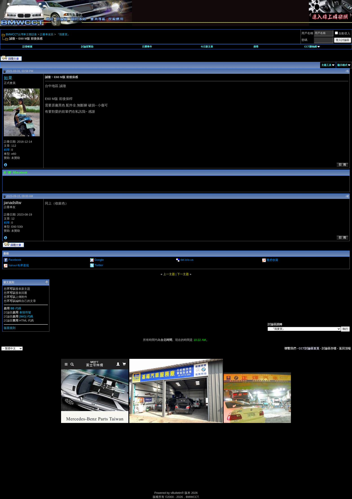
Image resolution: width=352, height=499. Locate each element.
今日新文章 (207, 46)
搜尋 (255, 46)
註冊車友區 (46, 34)
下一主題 (183, 274)
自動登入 (342, 33)
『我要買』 (63, 34)
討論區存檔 (329, 348)
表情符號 (25, 312)
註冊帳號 (27, 46)
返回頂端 (345, 348)
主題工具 (326, 65)
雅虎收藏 (272, 260)
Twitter (99, 265)
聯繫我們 (290, 348)
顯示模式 (342, 65)
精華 (7, 149)
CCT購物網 (312, 46)
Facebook (15, 259)
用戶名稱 (307, 33)
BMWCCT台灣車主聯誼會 (21, 34)
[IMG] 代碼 (26, 316)
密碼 (304, 40)
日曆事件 (147, 46)
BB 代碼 (16, 308)
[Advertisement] (138, 462)
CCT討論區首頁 (309, 348)
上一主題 (169, 274)
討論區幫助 (87, 46)
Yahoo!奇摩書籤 (18, 265)
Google (99, 259)
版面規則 (9, 328)
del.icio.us (187, 259)
